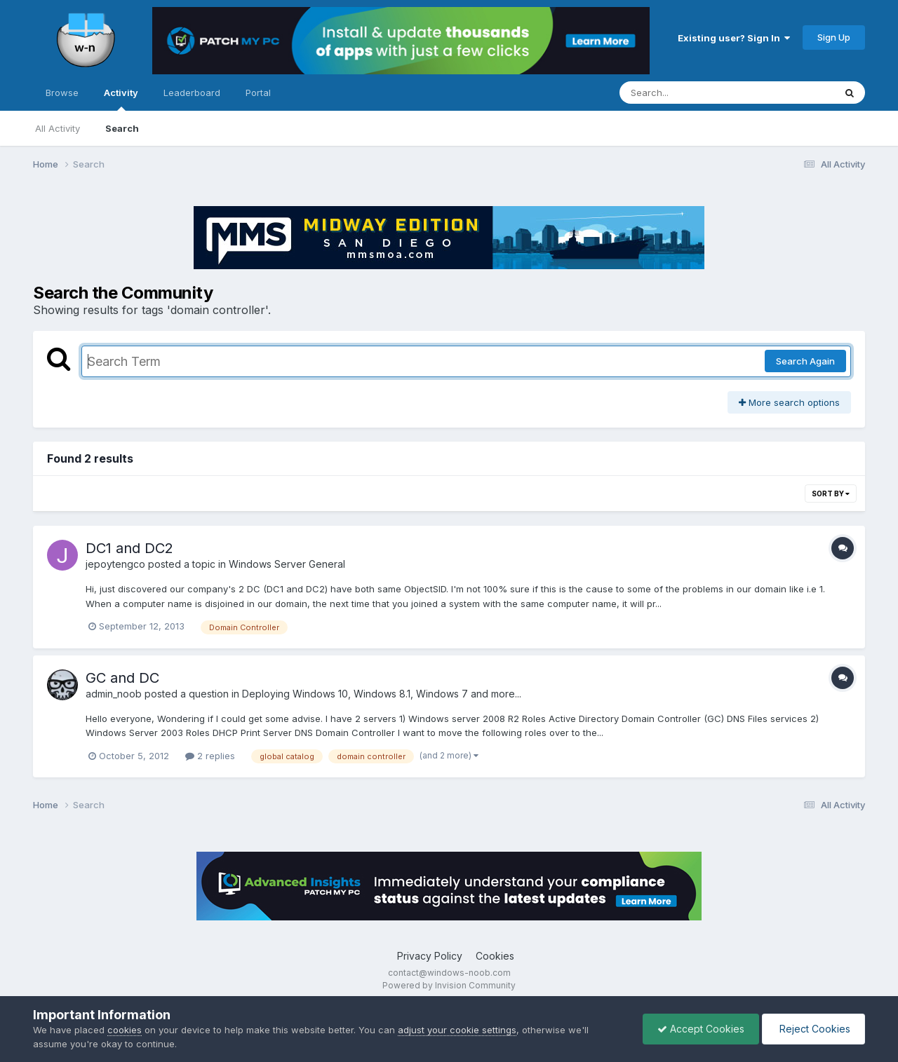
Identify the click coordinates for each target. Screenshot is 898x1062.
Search (122, 128)
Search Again (805, 361)
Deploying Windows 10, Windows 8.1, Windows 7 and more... (381, 694)
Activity (121, 99)
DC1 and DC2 (129, 548)
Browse (62, 92)
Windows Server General (287, 564)
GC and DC (122, 677)
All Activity (57, 128)
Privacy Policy (429, 956)
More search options (789, 402)
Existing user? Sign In (734, 37)
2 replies (210, 755)
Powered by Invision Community (449, 985)
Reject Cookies (813, 1029)
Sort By (831, 493)
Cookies (495, 956)
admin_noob (114, 694)
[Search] (688, 92)
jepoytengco (115, 564)
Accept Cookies (700, 1029)
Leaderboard (191, 92)
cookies (124, 1029)
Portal (258, 92)
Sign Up (833, 37)
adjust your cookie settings (457, 1029)
